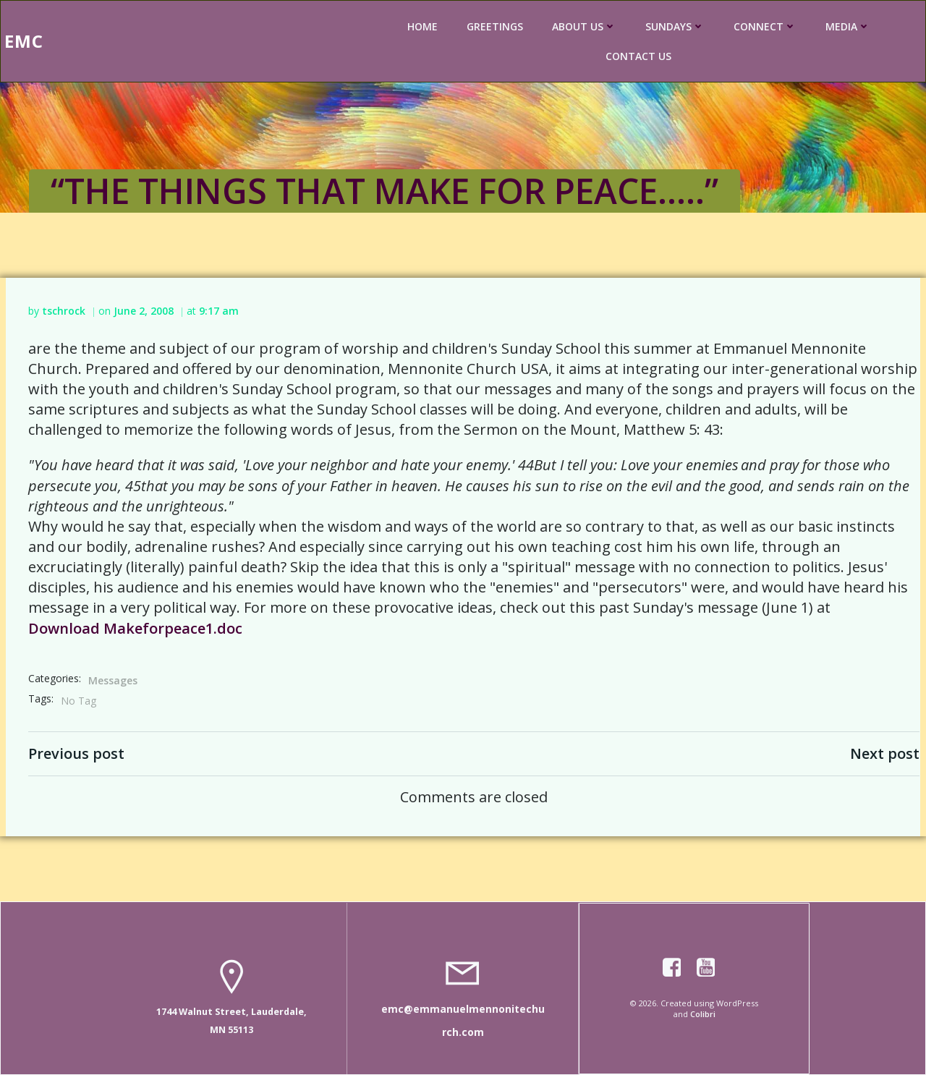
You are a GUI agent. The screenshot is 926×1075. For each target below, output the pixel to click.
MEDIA (847, 26)
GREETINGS (495, 26)
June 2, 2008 (144, 311)
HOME (422, 26)
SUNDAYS (675, 26)
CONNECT (765, 26)
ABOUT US (584, 26)
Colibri (702, 1013)
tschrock (63, 311)
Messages (112, 680)
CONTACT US (638, 56)
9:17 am (219, 311)
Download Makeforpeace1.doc (135, 628)
